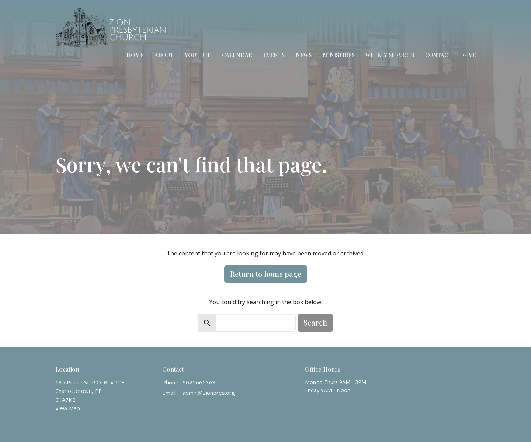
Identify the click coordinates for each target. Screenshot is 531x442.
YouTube (198, 55)
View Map (67, 408)
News (304, 55)
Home (134, 55)
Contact (438, 55)
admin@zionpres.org (209, 392)
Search (315, 322)
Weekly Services (389, 55)
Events (274, 55)
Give (469, 55)
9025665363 (199, 382)
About (164, 55)
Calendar (237, 55)
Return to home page (265, 274)
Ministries (338, 55)
